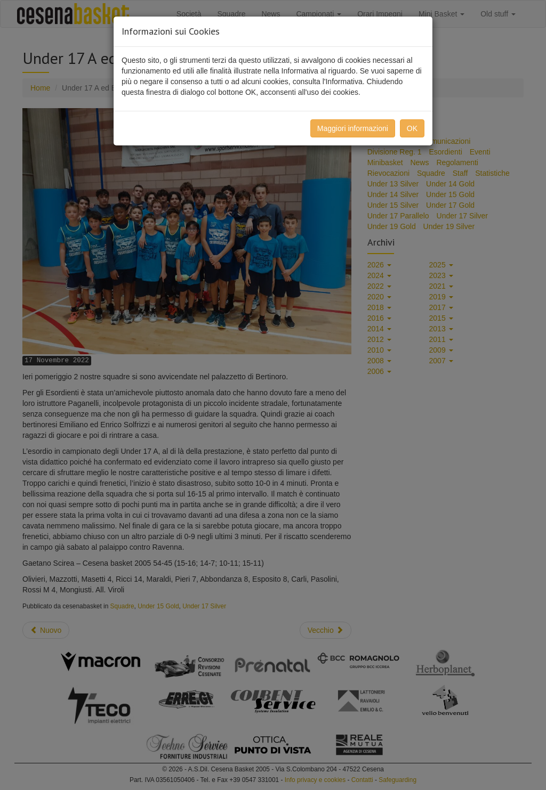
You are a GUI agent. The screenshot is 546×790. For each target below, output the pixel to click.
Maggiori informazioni (352, 128)
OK (412, 128)
